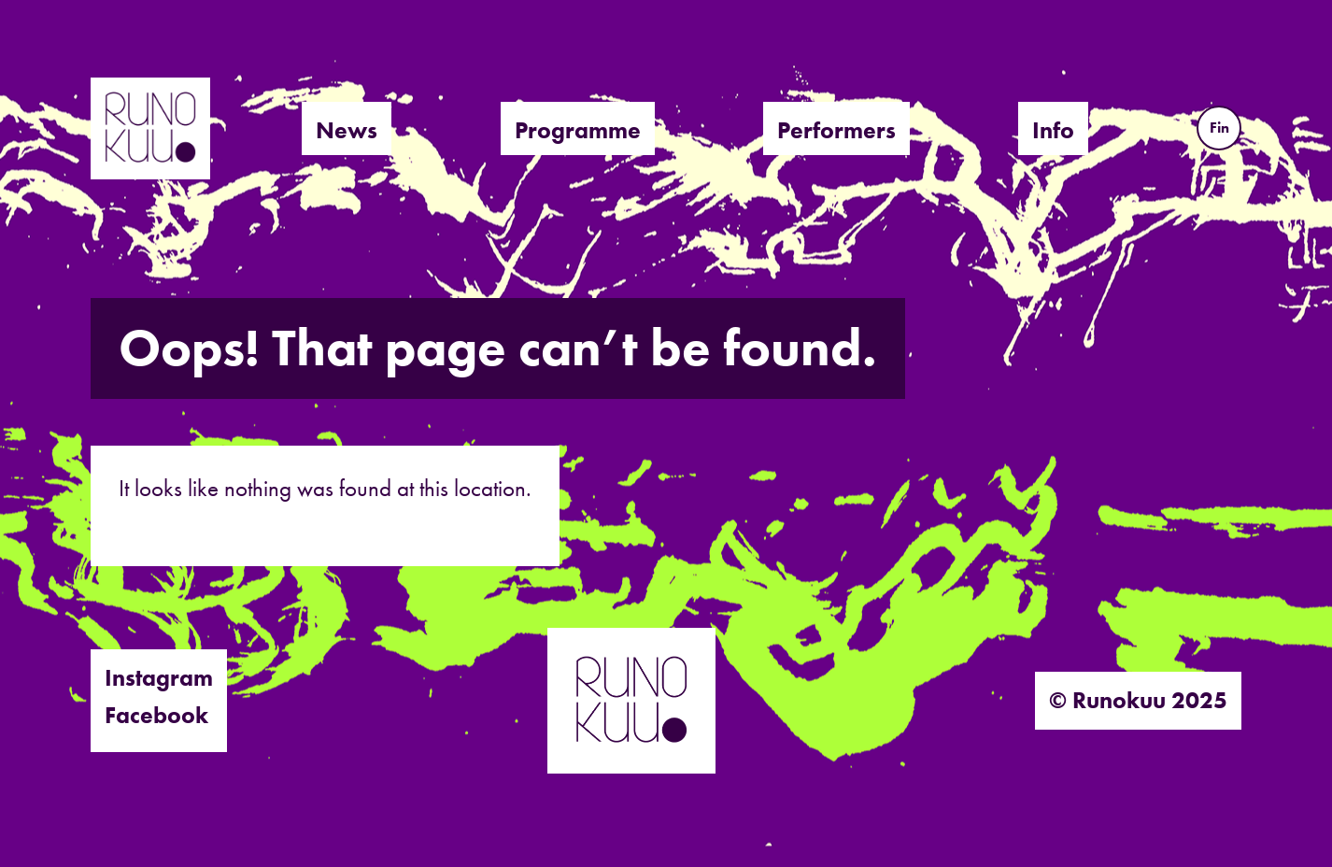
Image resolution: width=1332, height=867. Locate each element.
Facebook (156, 715)
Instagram (159, 677)
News (346, 130)
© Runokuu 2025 (1138, 700)
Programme (578, 130)
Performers (836, 130)
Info (1053, 130)
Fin (1219, 127)
